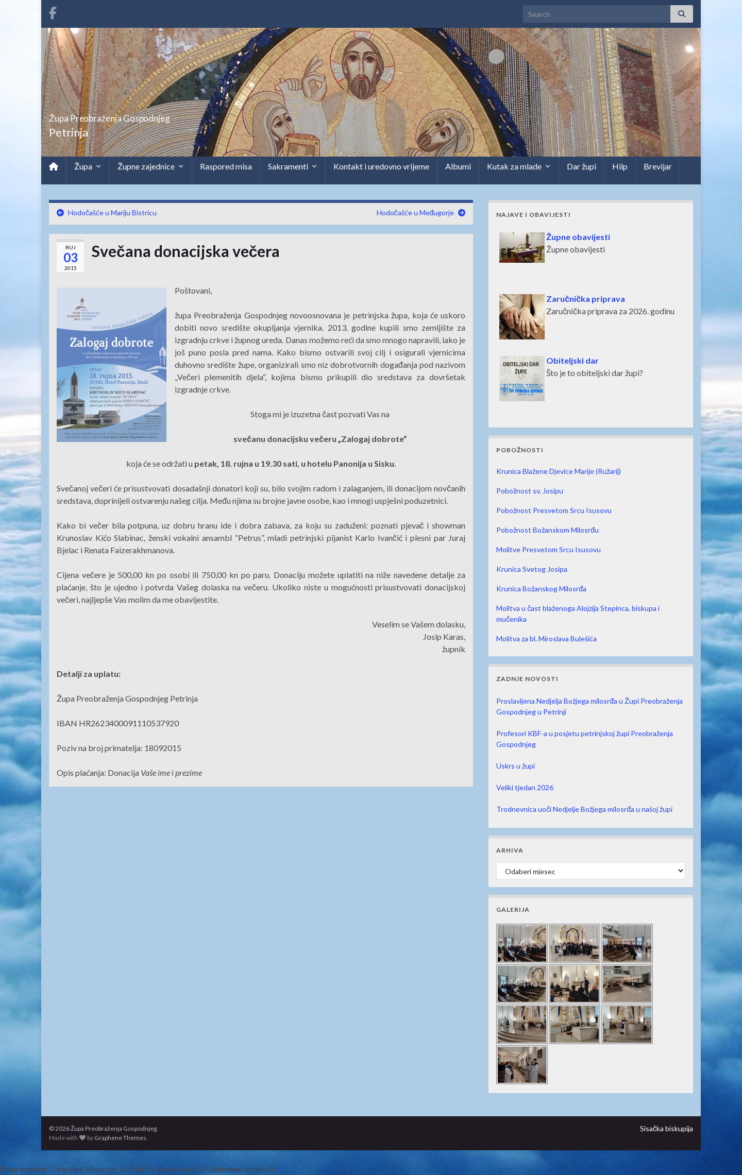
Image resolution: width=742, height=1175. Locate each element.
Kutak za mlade (519, 166)
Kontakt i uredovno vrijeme (381, 166)
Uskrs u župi (515, 765)
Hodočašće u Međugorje (415, 212)
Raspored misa (226, 166)
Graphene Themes (120, 1138)
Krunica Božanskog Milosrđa (541, 588)
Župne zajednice (150, 166)
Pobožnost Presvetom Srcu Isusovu (554, 510)
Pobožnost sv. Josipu (529, 490)
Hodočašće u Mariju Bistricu (112, 212)
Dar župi (581, 166)
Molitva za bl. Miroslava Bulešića (546, 638)
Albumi (458, 166)
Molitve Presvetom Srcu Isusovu (548, 549)
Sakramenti (292, 166)
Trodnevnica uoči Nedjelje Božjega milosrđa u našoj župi (584, 809)
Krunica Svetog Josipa (531, 569)
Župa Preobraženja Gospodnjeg (152, 115)
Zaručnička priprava (585, 298)
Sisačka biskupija (666, 1128)
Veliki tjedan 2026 (524, 787)
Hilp (620, 166)
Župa (88, 166)
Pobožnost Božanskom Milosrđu (547, 529)
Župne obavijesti (578, 237)
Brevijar (658, 166)
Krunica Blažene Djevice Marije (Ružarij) (558, 471)
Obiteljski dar (572, 360)
